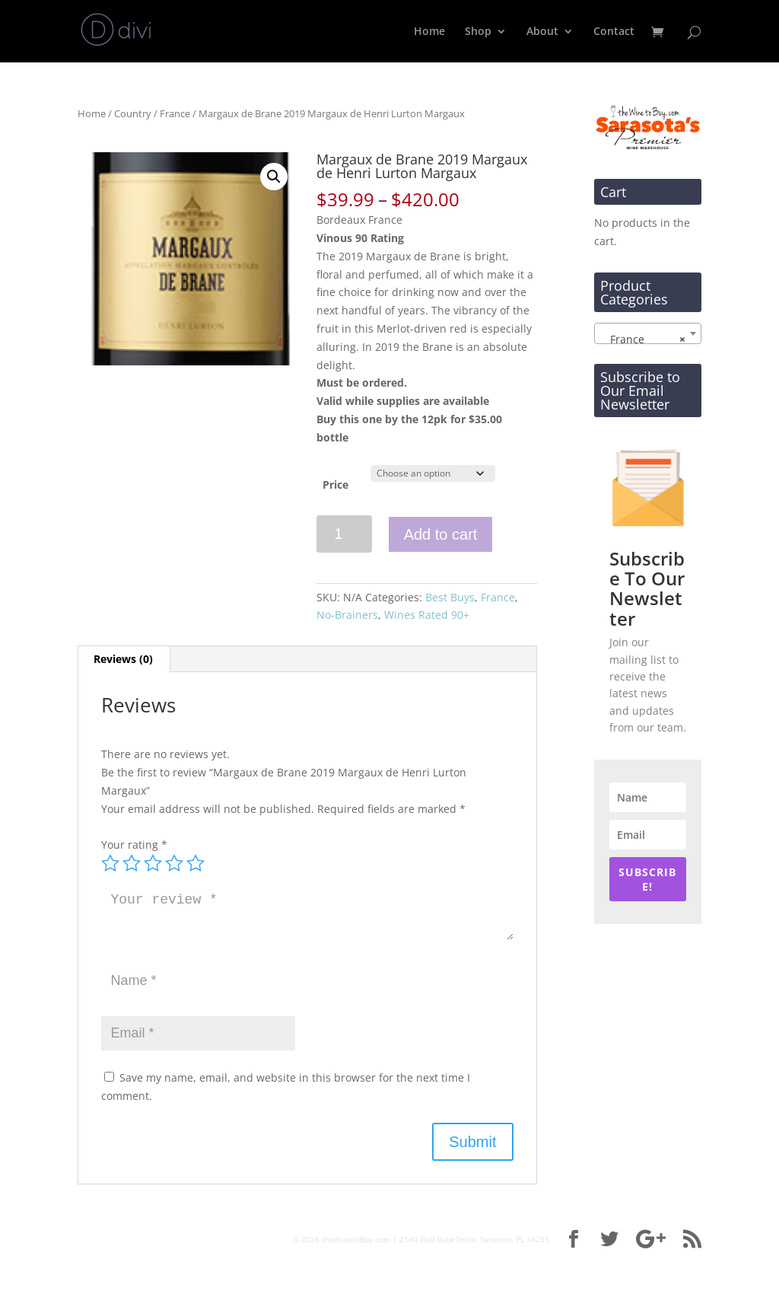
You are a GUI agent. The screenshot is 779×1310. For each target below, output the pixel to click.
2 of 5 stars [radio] (131, 863)
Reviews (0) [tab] (123, 659)
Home (429, 32)
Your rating (134, 844)
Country (132, 113)
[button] (274, 176)
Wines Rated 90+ (426, 614)
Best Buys (450, 597)
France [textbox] (643, 339)
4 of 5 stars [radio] (174, 863)
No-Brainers (347, 614)
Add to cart (441, 534)
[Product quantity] (344, 534)
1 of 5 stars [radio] (110, 863)
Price (335, 484)
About (542, 32)
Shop (478, 32)
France (175, 113)
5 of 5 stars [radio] (195, 863)
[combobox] (647, 333)
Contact (613, 32)
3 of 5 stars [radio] (153, 863)
